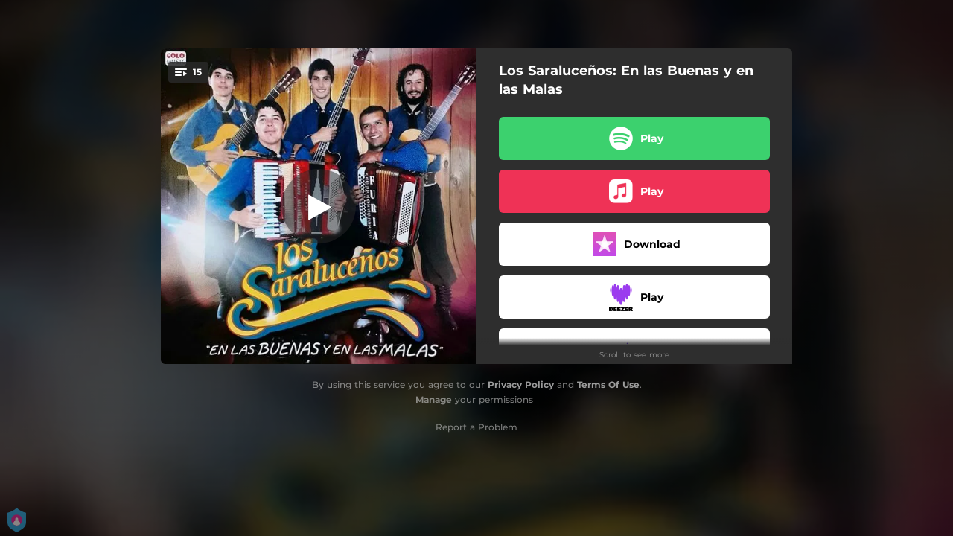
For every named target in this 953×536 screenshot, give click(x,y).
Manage (433, 399)
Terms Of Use (608, 384)
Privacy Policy (521, 384)
